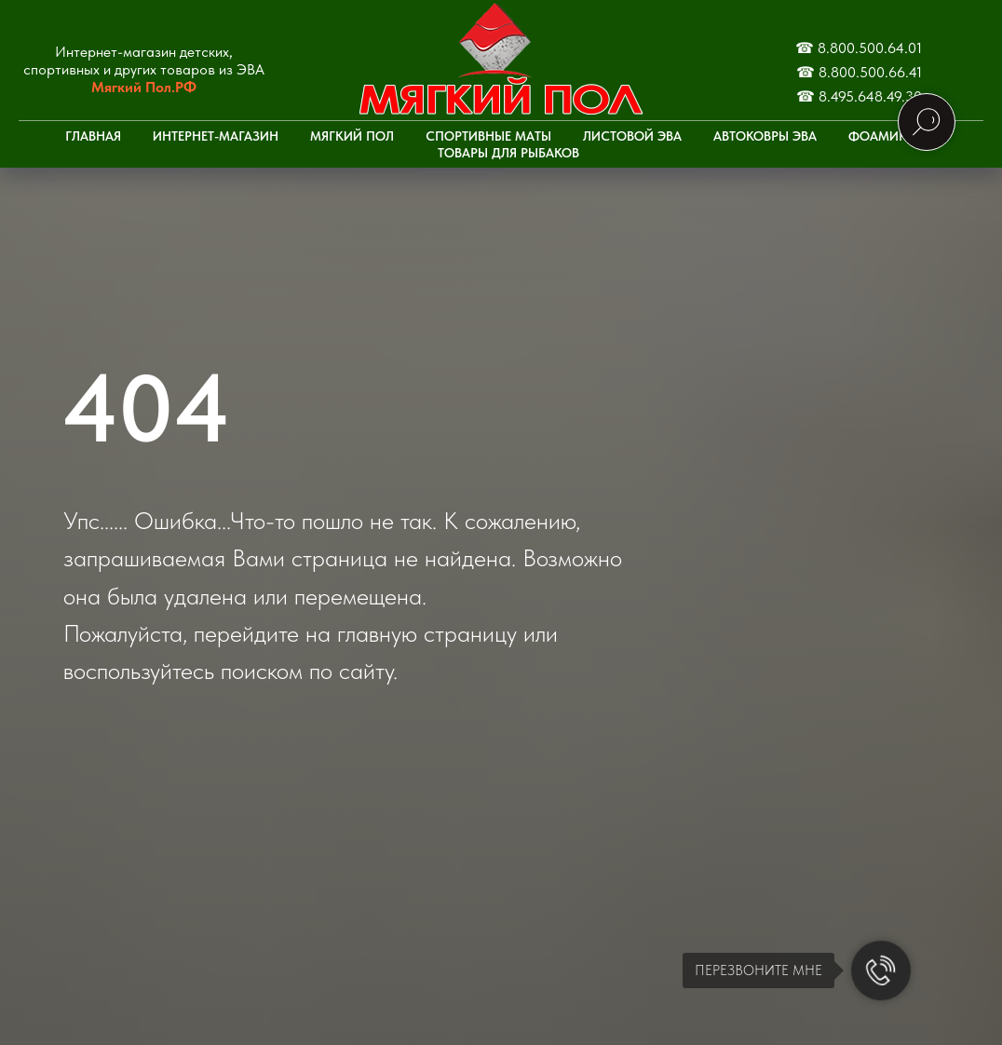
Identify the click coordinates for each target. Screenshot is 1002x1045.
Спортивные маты (488, 136)
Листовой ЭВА (632, 136)
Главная (93, 136)
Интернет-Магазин (215, 136)
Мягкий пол (352, 136)
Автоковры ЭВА (765, 136)
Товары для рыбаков (508, 152)
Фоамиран (885, 136)
